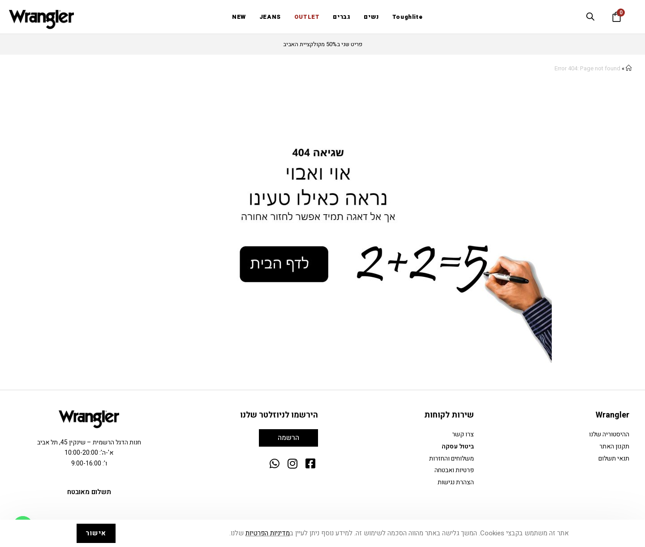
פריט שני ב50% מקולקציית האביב (322, 44)
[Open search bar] (590, 17)
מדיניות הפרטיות (267, 533)
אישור (96, 533)
